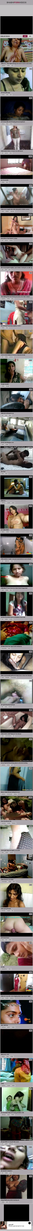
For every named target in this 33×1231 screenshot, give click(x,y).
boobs (3, 94)
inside (8, 823)
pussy (3, 123)
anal (9, 269)
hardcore (7, 561)
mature (15, 794)
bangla (7, 386)
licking (11, 240)
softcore (4, 1027)
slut (11, 94)
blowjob (7, 677)
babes (3, 531)
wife (7, 94)
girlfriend (11, 1143)
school (11, 852)
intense (13, 823)
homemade (13, 677)
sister (6, 852)
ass (6, 939)
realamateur (4, 969)
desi (12, 65)
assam (10, 619)
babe (10, 415)
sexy (11, 153)
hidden (7, 211)
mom (3, 211)
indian (8, 65)
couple (8, 502)
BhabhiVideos (16, 2)
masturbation (8, 735)
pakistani (4, 1114)
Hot (25, 36)
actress (11, 357)
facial (13, 502)
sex (2, 153)
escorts (12, 531)
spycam (12, 211)
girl (12, 765)
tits (2, 706)
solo (3, 735)
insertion (4, 823)
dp (12, 910)
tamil (3, 444)
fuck (7, 123)
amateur (3, 65)
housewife (4, 648)
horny (11, 123)
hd (13, 735)
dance (8, 1027)
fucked (10, 706)
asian (10, 939)
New (30, 36)
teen (3, 852)
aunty (10, 1172)
